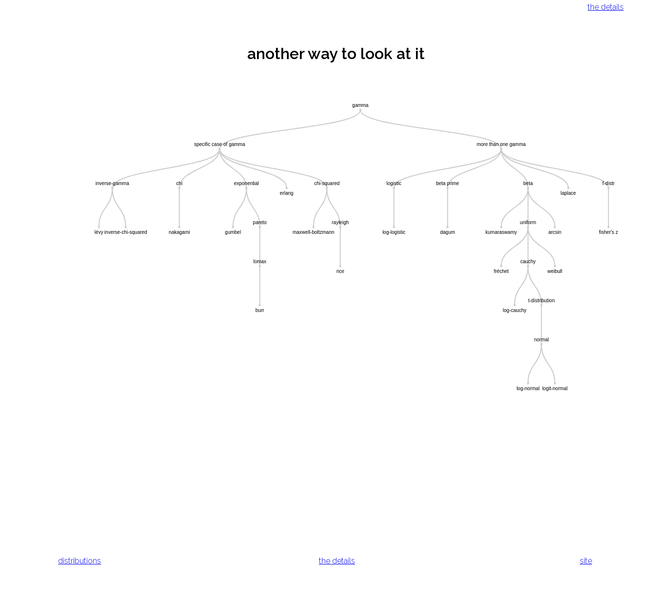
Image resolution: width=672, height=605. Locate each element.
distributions (79, 560)
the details (606, 7)
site (586, 560)
